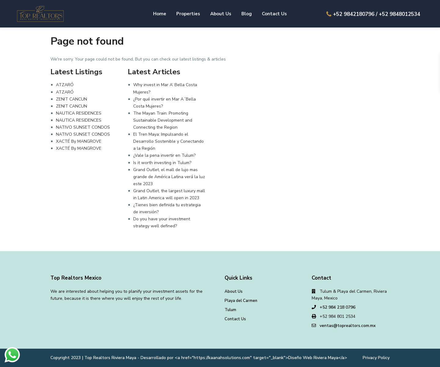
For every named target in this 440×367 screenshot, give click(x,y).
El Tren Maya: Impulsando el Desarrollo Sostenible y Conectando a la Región (168, 141)
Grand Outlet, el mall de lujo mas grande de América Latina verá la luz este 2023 (169, 177)
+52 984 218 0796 (337, 307)
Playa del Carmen (241, 300)
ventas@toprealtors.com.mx (348, 325)
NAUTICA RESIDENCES (78, 113)
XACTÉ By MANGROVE (78, 141)
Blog (246, 14)
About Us (220, 14)
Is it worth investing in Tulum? (162, 163)
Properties (188, 14)
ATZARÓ (65, 85)
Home (159, 14)
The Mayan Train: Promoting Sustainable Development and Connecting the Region (162, 120)
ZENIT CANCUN (71, 99)
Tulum (230, 310)
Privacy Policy (376, 358)
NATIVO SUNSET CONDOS (83, 127)
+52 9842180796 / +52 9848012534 (376, 14)
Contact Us (274, 14)
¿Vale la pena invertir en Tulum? (164, 155)
